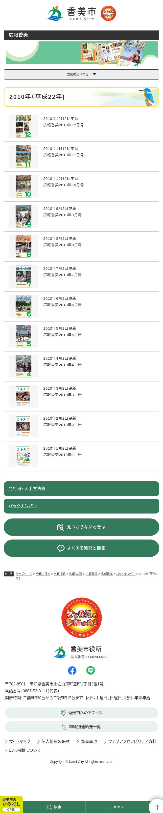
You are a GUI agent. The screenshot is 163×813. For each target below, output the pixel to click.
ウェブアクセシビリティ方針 (132, 741)
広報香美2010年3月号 (62, 395)
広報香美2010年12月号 (63, 125)
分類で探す (43, 574)
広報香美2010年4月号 (62, 365)
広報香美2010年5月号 (62, 335)
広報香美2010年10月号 (63, 185)
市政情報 (60, 574)
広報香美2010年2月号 (62, 425)
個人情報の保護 (56, 741)
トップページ (24, 574)
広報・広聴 (75, 574)
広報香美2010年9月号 (62, 215)
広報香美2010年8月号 (62, 245)
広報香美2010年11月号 (63, 155)
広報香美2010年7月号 (62, 275)
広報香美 (91, 574)
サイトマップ (19, 741)
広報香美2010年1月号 (62, 455)
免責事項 (89, 741)
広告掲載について (25, 750)
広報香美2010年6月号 (62, 305)
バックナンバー (126, 574)
